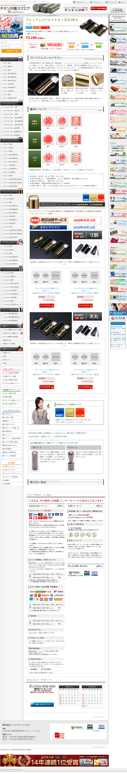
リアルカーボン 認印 (10, 114)
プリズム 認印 (7, 253)
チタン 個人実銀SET (10, 73)
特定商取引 (8, 449)
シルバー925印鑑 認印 (10, 320)
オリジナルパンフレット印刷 (118, 199)
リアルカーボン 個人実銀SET (13, 117)
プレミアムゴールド (11, 192)
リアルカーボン (9, 104)
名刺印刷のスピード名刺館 (118, 161)
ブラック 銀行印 (8, 148)
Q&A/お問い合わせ (10, 445)
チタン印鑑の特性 (10, 393)
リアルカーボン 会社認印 (11, 135)
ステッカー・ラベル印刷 (118, 214)
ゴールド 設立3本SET (10, 237)
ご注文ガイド (8, 414)
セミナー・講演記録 (11, 477)
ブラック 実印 (7, 144)
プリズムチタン (9, 243)
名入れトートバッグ (118, 259)
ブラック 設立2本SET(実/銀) (12, 182)
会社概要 (7, 484)
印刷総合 (118, 151)
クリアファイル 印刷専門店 (118, 282)
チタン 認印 (7, 70)
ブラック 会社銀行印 (10, 168)
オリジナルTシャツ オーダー (118, 207)
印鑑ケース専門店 (118, 70)
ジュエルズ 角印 (8, 301)
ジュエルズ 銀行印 (9, 276)
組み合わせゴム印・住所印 (118, 97)
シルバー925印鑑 (10, 310)
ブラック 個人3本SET (10, 161)
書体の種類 (8, 397)
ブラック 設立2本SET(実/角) (12, 179)
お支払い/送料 (9, 417)
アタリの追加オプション (12, 383)
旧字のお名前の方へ (11, 404)
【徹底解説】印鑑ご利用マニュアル (118, 339)
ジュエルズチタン (10, 269)
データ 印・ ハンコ (118, 104)
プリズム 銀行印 (8, 250)
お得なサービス (9, 424)
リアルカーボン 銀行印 (11, 110)
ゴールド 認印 (7, 202)
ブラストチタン (9, 59)
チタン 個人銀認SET (10, 77)
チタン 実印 (7, 63)
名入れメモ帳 (118, 274)
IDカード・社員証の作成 (118, 184)
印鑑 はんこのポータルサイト (118, 29)
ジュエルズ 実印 (8, 273)
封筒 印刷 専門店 (118, 169)
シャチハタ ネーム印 (118, 82)
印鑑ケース (7, 353)
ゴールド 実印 (7, 195)
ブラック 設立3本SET (10, 186)
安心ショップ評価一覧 (11, 428)
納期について (8, 421)
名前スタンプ (118, 112)
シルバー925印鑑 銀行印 (11, 317)
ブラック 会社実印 (9, 165)
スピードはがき (118, 222)
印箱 (4, 363)
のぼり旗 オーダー (118, 290)
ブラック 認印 (7, 151)
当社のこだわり (9, 466)
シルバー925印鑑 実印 (10, 313)
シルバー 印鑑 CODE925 (118, 63)
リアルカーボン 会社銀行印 (12, 131)
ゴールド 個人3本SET (10, 213)
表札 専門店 (118, 233)
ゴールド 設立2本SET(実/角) (12, 230)
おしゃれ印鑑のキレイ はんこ (118, 48)
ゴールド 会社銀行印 (10, 220)
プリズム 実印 (7, 246)
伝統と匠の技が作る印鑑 (118, 55)
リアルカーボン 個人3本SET (13, 124)
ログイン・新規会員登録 (12, 438)
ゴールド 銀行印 (8, 199)
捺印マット (7, 360)
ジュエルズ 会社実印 (10, 290)
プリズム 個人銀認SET (10, 260)
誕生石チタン (7, 340)
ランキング (8, 435)
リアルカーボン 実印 (10, 107)
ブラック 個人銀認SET (10, 158)
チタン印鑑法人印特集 (10, 336)
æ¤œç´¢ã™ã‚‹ (11, 51)
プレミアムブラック (11, 141)
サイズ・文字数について (12, 400)
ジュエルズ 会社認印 (10, 297)
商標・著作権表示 (10, 452)
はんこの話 (118, 345)
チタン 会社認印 (8, 91)
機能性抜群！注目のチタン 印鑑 (118, 40)
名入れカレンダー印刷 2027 (118, 252)
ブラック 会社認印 (9, 172)
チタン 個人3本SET (9, 80)
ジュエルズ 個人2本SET (11, 283)
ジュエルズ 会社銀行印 (10, 294)
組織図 (6, 480)
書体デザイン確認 (10, 376)
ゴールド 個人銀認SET (10, 209)
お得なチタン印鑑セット (13, 333)
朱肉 (4, 356)
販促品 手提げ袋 (118, 297)
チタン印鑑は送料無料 (11, 373)
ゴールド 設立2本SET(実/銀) (12, 234)
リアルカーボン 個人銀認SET (13, 121)
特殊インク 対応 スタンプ (118, 136)
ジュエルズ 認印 (8, 280)
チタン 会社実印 (8, 84)
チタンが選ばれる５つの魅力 (12, 330)
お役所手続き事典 (60, 436)
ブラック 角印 (7, 175)
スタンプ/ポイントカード (118, 177)
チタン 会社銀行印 (9, 87)
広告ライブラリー (10, 470)
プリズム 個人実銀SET (10, 257)
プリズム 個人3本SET (10, 264)
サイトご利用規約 (10, 456)
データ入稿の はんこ (118, 129)
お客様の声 (8, 431)
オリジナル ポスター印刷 (118, 192)
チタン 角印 (7, 94)
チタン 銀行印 (7, 66)
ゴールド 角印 (7, 227)
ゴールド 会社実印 (9, 216)
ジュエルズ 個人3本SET (11, 287)
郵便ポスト (118, 241)
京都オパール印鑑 (9, 343)
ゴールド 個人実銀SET (10, 206)
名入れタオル (118, 267)
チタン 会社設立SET (10, 98)
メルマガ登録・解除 (11, 442)
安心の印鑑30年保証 (11, 380)
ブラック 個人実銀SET (10, 154)
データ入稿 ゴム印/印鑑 (118, 89)
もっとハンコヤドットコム (13, 473)
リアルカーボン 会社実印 (11, 128)
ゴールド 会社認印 (9, 223)
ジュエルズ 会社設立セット (12, 304)
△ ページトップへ (98, 717)
